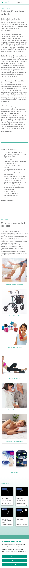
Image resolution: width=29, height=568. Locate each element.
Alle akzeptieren (14, 556)
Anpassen (14, 560)
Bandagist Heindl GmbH (6, 499)
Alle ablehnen (14, 564)
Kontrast (19, 2)
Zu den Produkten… (7, 200)
